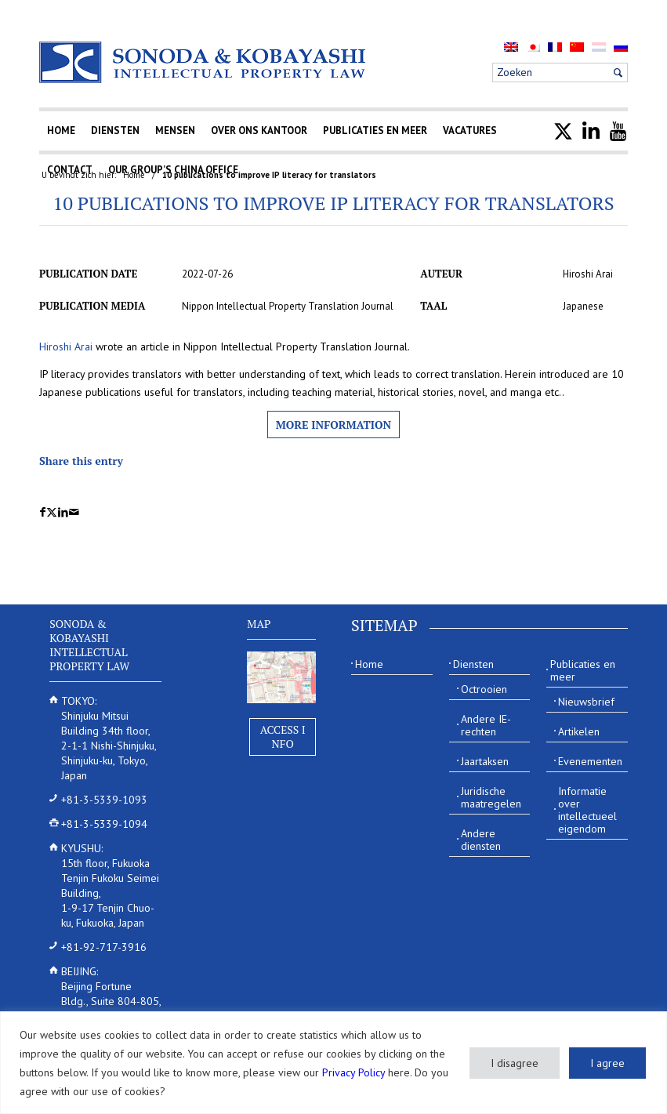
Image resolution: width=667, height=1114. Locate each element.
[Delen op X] (51, 512)
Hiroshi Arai (65, 346)
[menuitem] (511, 47)
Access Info (283, 736)
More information (333, 424)
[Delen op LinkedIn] (63, 512)
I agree (607, 1063)
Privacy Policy (353, 1072)
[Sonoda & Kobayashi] (203, 62)
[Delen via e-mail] (74, 512)
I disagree (514, 1063)
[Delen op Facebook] (42, 512)
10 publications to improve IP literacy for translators (333, 203)
